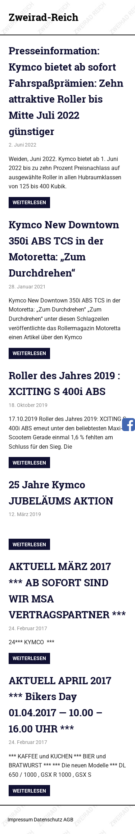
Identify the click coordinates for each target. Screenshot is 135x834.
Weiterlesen (29, 202)
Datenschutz (48, 819)
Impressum (20, 819)
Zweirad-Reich (43, 17)
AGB (68, 819)
